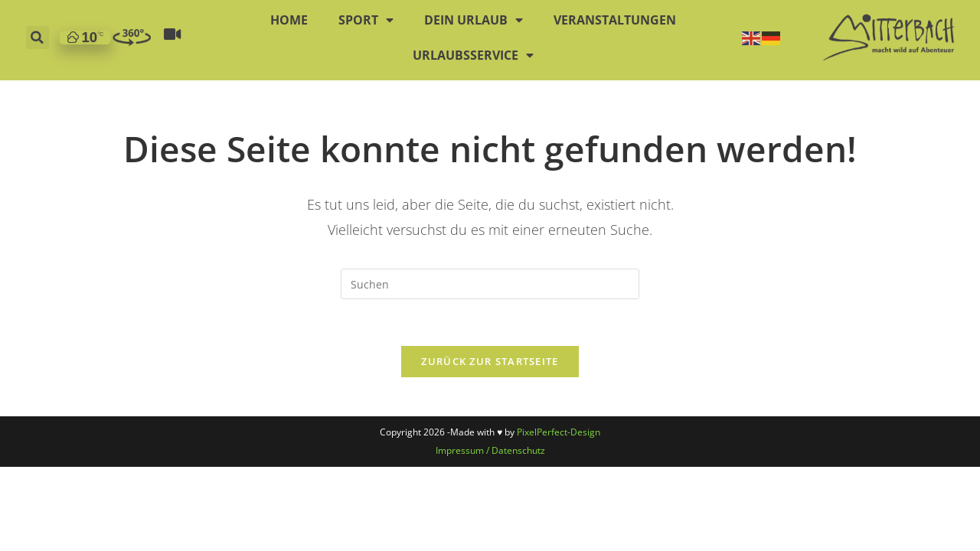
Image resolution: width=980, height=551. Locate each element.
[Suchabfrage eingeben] (490, 284)
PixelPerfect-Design (558, 432)
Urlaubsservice (473, 44)
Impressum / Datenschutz (490, 450)
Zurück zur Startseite (489, 361)
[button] (37, 26)
